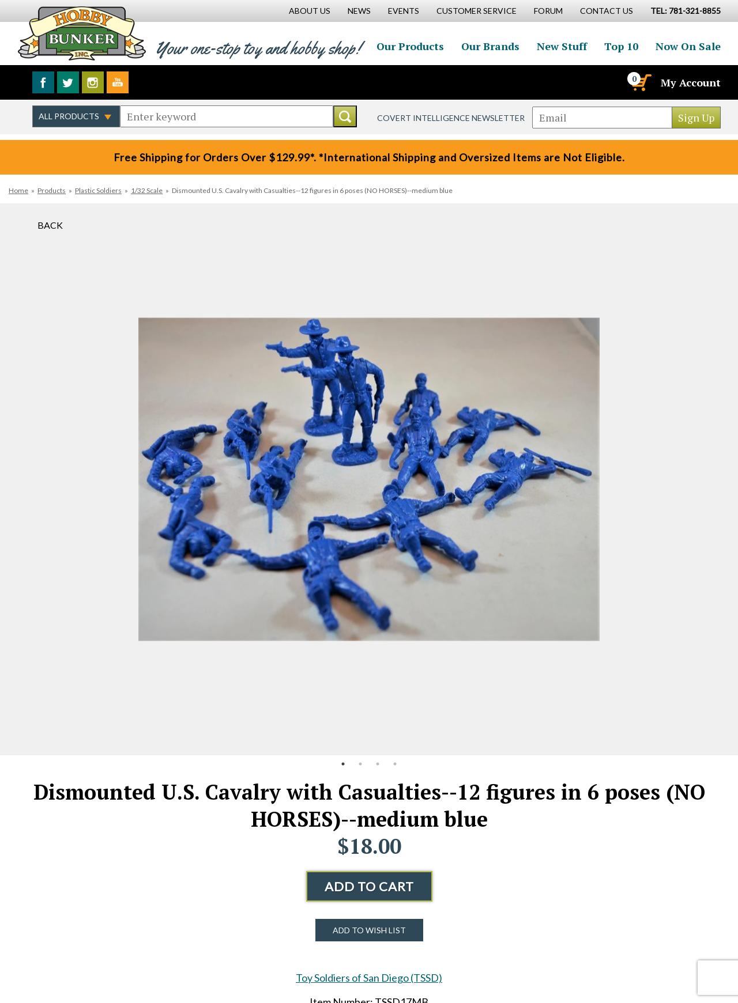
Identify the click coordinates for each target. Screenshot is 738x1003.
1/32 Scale (147, 190)
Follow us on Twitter (68, 82)
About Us (309, 11)
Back (50, 224)
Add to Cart (369, 886)
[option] (369, 479)
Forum (548, 11)
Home (18, 190)
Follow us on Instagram (93, 82)
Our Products (410, 46)
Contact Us (606, 11)
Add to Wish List (369, 930)
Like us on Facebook (43, 82)
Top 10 (621, 46)
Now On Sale (688, 46)
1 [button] (343, 764)
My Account (691, 82)
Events (403, 11)
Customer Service (476, 11)
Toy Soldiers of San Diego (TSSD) (369, 977)
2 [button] (360, 764)
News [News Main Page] (359, 11)
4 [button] (395, 764)
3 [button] (377, 764)
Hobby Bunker (81, 33)
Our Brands (490, 46)
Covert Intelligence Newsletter (451, 118)
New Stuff (562, 46)
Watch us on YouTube (118, 82)
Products (51, 190)
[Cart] (640, 82)
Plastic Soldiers (98, 190)
